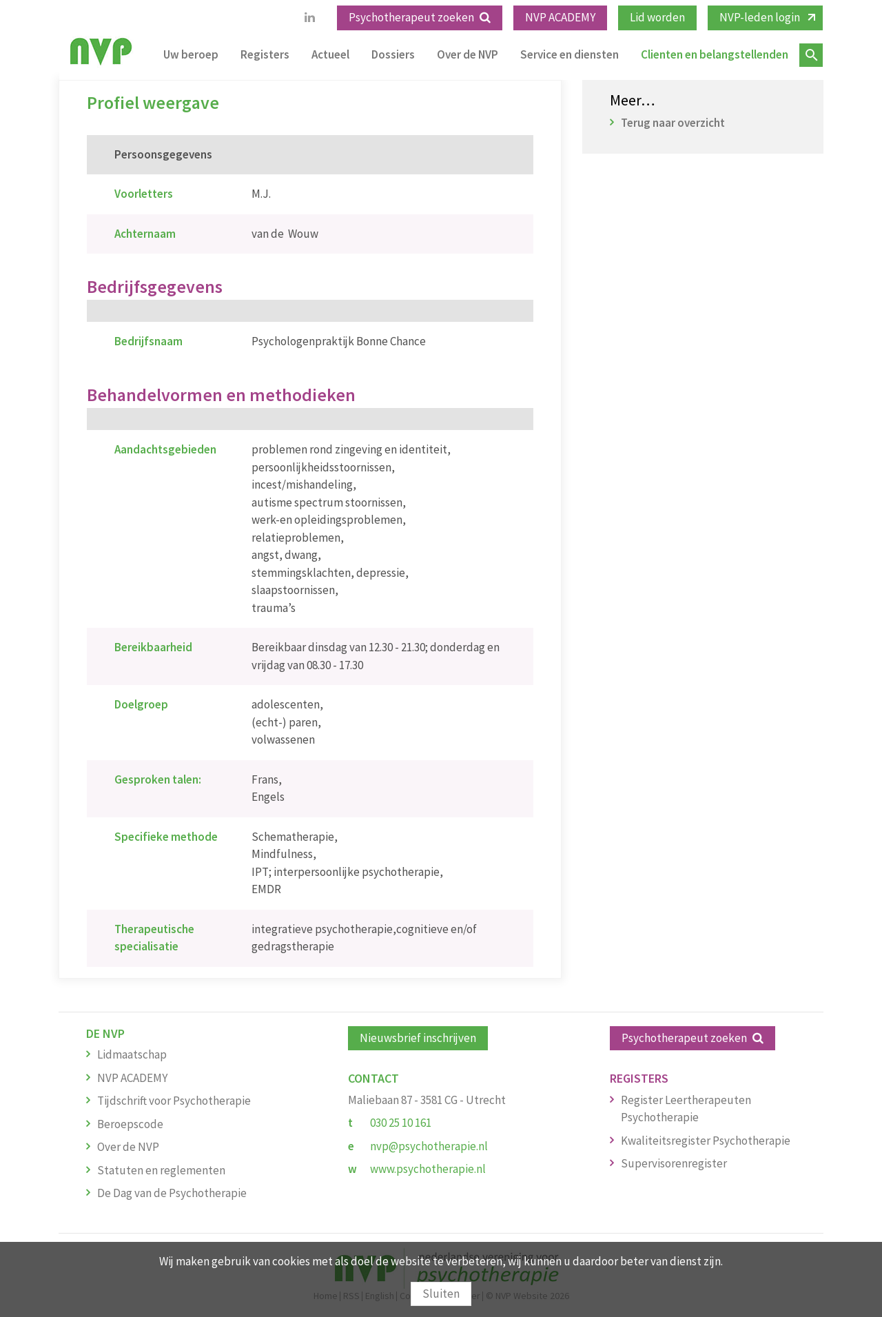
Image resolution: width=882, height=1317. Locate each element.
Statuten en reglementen (161, 1170)
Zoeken (811, 55)
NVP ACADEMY (560, 17)
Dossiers (393, 54)
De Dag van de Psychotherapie (172, 1193)
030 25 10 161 (400, 1122)
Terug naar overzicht (673, 122)
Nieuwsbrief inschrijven (418, 1037)
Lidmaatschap (132, 1054)
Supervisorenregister (674, 1163)
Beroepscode (130, 1124)
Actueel (330, 54)
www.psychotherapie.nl (428, 1168)
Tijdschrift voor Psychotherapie (174, 1100)
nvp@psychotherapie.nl (429, 1146)
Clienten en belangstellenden (714, 54)
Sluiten (441, 1293)
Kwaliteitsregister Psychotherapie (705, 1140)
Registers (264, 54)
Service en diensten (569, 54)
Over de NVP (467, 54)
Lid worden (657, 17)
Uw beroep (190, 54)
